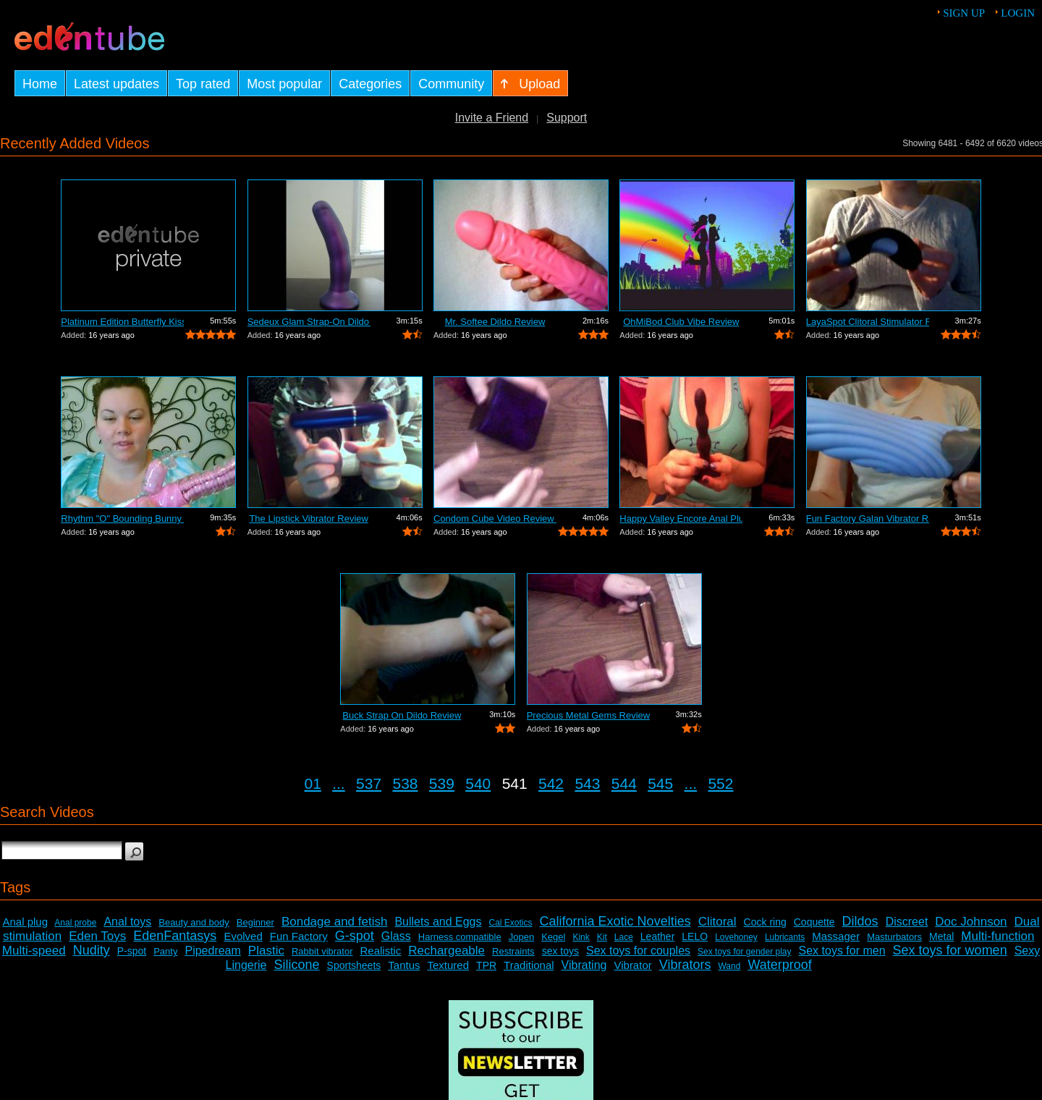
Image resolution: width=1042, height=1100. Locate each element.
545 (660, 783)
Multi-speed (34, 950)
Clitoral (717, 921)
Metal (941, 936)
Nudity (91, 950)
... (338, 783)
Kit (602, 937)
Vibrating (584, 965)
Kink (580, 937)
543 (587, 783)
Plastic (266, 950)
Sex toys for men (842, 950)
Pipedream (212, 950)
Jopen (521, 936)
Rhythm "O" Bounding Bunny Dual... (122, 518)
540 (478, 783)
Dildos (860, 921)
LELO (695, 936)
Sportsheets (354, 965)
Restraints (513, 951)
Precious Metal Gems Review (588, 715)
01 (313, 783)
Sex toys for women (950, 950)
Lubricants (785, 937)
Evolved (243, 936)
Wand (729, 966)
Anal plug (25, 921)
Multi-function (997, 936)
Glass (396, 936)
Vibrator (632, 965)
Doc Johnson (971, 921)
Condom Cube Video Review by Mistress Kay (494, 518)
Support (566, 117)
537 (368, 783)
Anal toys (127, 921)
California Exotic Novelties (615, 921)
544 (624, 783)
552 (720, 783)
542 (551, 783)
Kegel (553, 936)
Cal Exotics (511, 923)
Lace (623, 937)
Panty (165, 951)
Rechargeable (446, 950)
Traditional (529, 965)
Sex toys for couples (638, 950)
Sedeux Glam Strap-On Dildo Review (308, 321)
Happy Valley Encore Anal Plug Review (680, 518)
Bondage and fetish (334, 921)
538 (405, 783)
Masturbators (894, 936)
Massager (836, 936)
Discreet (907, 921)
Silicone (297, 964)
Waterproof (779, 964)
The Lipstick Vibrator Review (308, 518)
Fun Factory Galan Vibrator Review (867, 518)
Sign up (964, 13)
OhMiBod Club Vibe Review (681, 321)
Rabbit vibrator (322, 951)
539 (441, 783)
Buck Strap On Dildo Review (401, 715)
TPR (486, 965)
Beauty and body (193, 922)
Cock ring (765, 922)
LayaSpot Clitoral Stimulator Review (867, 321)
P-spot (131, 951)
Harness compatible (459, 936)
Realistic (381, 950)
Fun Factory (299, 936)
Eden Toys (97, 936)
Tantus (404, 965)
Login (1018, 13)
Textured (449, 965)
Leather (657, 936)
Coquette (814, 922)
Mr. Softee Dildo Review (495, 321)
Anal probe (75, 923)
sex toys (560, 951)
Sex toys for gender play (744, 952)
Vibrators (685, 964)
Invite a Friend (491, 117)
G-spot (354, 935)
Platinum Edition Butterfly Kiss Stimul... (122, 321)
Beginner (255, 922)
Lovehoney (736, 937)
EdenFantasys (174, 935)
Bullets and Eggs (437, 921)
